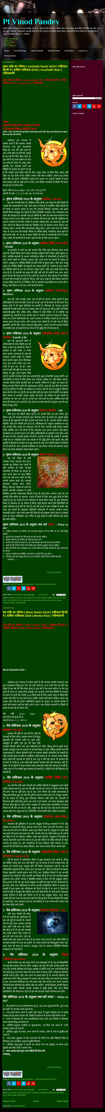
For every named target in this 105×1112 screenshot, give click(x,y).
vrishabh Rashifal (9, 603)
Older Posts (62, 1101)
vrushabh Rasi (21, 603)
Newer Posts (9, 1101)
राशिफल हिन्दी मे (21, 1095)
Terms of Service (10, 46)
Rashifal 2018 (52, 1092)
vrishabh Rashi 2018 (39, 600)
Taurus (58, 598)
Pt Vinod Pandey (31, 21)
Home (6, 51)
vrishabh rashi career (54, 600)
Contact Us (8, 40)
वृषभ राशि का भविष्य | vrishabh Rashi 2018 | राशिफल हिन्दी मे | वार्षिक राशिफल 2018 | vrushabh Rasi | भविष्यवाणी (35, 70)
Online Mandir (37, 51)
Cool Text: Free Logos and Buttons (22, 584)
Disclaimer (7, 44)
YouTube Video (54, 51)
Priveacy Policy (9, 42)
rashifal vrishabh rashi (48, 598)
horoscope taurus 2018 (32, 598)
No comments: (43, 595)
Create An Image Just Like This (46, 584)
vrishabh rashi (26, 600)
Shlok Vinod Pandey (54, 572)
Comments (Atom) (18, 1106)
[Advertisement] (87, 80)
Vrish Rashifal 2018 (14, 600)
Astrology (11, 598)
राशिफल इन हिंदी (11, 1095)
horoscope (19, 598)
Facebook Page (20, 51)
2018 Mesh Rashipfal (39, 1092)
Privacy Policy (10, 56)
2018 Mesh (12, 1092)
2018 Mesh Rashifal (24, 1092)
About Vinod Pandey (11, 39)
